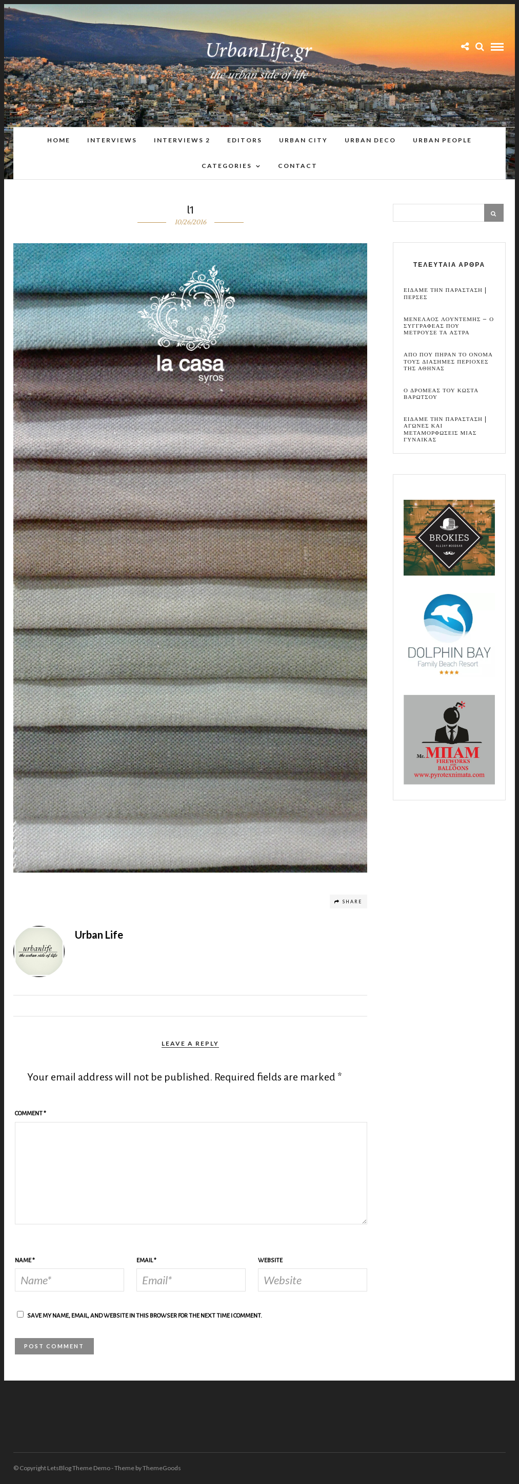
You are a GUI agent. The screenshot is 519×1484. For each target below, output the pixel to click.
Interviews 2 (182, 140)
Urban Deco (370, 140)
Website (270, 1260)
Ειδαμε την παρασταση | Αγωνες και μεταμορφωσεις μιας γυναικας (445, 429)
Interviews (112, 140)
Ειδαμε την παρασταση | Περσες (445, 293)
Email (146, 1260)
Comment (30, 1113)
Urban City (303, 140)
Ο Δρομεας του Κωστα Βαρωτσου (441, 393)
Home (58, 140)
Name (25, 1260)
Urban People (442, 140)
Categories (227, 165)
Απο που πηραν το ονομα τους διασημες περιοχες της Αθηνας (448, 361)
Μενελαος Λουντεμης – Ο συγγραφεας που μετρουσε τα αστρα (449, 326)
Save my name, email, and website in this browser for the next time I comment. (144, 1315)
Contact (297, 165)
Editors (244, 140)
